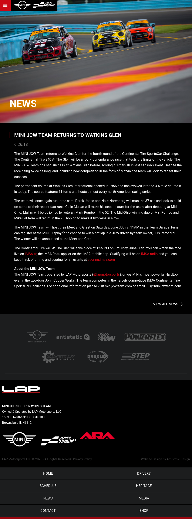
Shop (143, 513)
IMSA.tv (31, 254)
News (24, 103)
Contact (48, 513)
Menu (5, 5)
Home (48, 476)
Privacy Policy (82, 461)
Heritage (144, 488)
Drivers (144, 476)
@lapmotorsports (106, 274)
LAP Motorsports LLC (16, 461)
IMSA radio (149, 254)
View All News (165, 304)
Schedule (48, 488)
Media (144, 500)
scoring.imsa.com (101, 260)
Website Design (151, 461)
